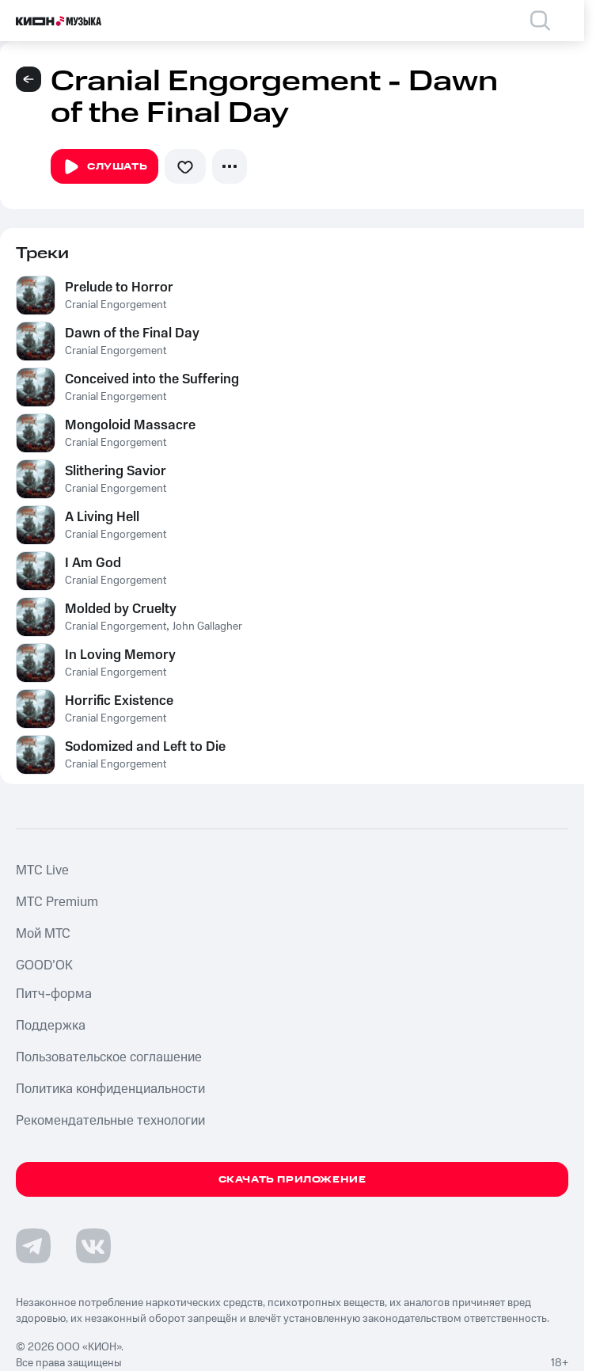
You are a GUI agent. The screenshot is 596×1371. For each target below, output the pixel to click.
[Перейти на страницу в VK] (93, 1245)
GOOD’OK (44, 965)
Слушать (104, 167)
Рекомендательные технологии (110, 1120)
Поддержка (50, 1025)
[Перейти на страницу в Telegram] (33, 1245)
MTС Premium (57, 902)
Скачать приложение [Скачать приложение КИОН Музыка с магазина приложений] (292, 1179)
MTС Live (42, 870)
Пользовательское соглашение (109, 1057)
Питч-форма (54, 993)
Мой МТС (43, 933)
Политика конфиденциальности (110, 1089)
